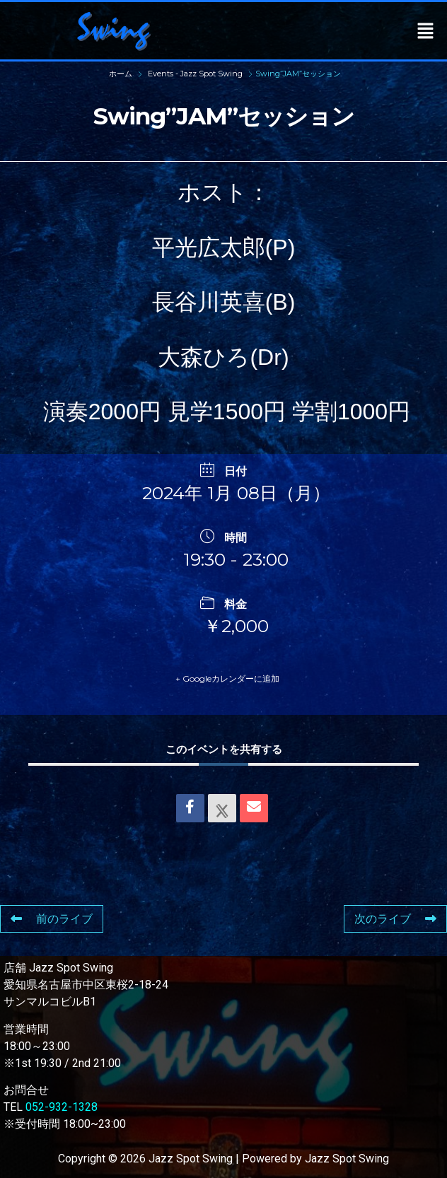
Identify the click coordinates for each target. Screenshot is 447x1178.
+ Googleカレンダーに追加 (227, 678)
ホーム (121, 73)
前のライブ (52, 919)
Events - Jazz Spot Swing (195, 73)
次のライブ (395, 919)
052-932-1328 (61, 1107)
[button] (426, 30)
